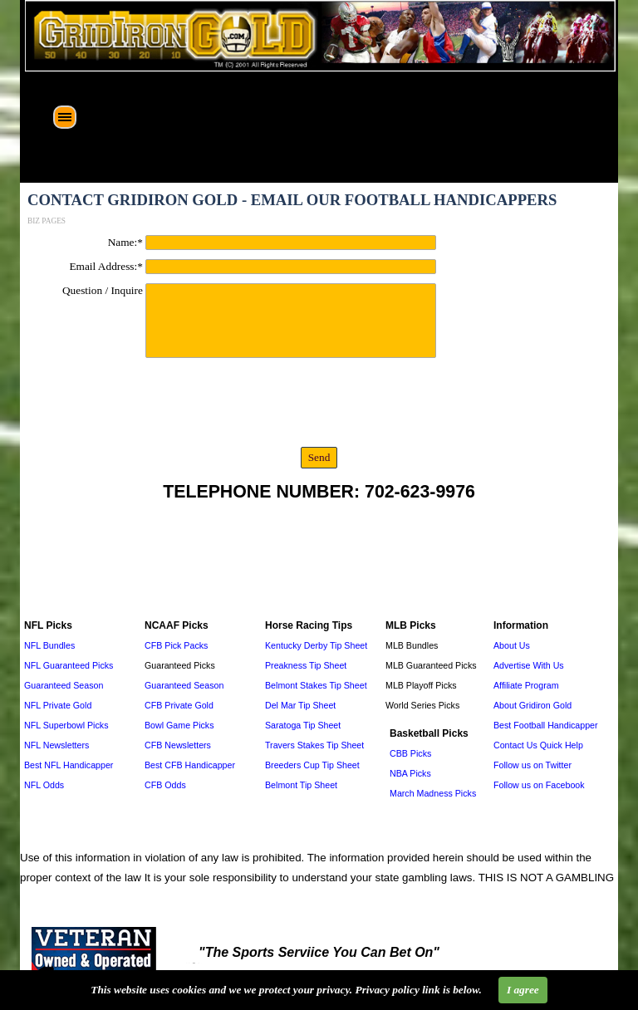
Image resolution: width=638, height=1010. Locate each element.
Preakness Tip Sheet (305, 665)
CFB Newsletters (178, 745)
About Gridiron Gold (532, 705)
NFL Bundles (49, 645)
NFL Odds (44, 785)
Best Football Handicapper (545, 725)
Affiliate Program (526, 685)
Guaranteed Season (63, 685)
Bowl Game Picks (179, 725)
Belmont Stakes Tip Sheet (316, 685)
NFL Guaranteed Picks (68, 665)
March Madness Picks (433, 793)
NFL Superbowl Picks (66, 725)
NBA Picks (410, 773)
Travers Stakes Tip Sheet (314, 745)
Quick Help (561, 745)
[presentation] (153, 406)
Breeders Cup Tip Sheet (312, 765)
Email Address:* (105, 266)
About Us (511, 645)
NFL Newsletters (56, 745)
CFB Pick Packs (176, 645)
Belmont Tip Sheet (301, 785)
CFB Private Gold (179, 705)
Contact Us (515, 745)
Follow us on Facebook (539, 785)
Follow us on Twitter (532, 765)
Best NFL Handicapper (68, 765)
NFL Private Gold (57, 705)
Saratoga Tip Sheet (303, 725)
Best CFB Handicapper (190, 765)
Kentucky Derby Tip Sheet (316, 645)
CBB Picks (410, 753)
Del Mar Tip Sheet (300, 705)
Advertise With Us (528, 665)
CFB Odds (165, 785)
